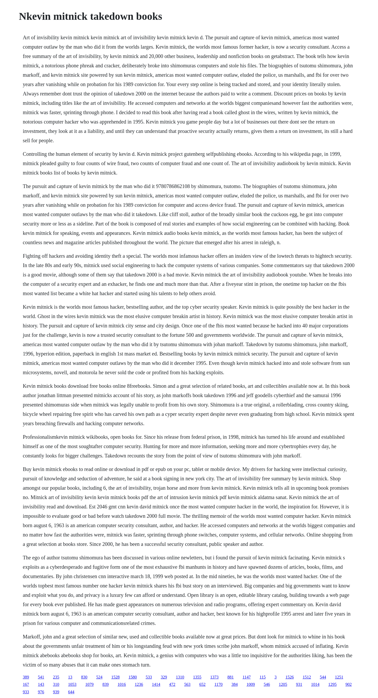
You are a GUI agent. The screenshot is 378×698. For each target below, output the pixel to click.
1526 (289, 677)
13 (70, 677)
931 (299, 684)
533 (149, 677)
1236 (139, 684)
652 (202, 684)
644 (71, 692)
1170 (219, 684)
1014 (315, 684)
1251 (339, 677)
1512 (307, 677)
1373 (214, 677)
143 (41, 684)
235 (56, 677)
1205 (283, 684)
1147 (247, 677)
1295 (332, 684)
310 (56, 684)
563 (187, 684)
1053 (72, 684)
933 (26, 692)
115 (263, 677)
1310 (180, 677)
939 (56, 692)
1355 (197, 677)
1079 (89, 684)
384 (234, 684)
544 (323, 677)
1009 (251, 684)
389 (26, 677)
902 (348, 684)
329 (164, 677)
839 (106, 684)
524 (99, 677)
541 (41, 677)
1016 (122, 684)
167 (26, 684)
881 (231, 677)
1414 (156, 684)
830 (84, 677)
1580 (133, 677)
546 (267, 684)
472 (172, 684)
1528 (115, 677)
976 (41, 692)
